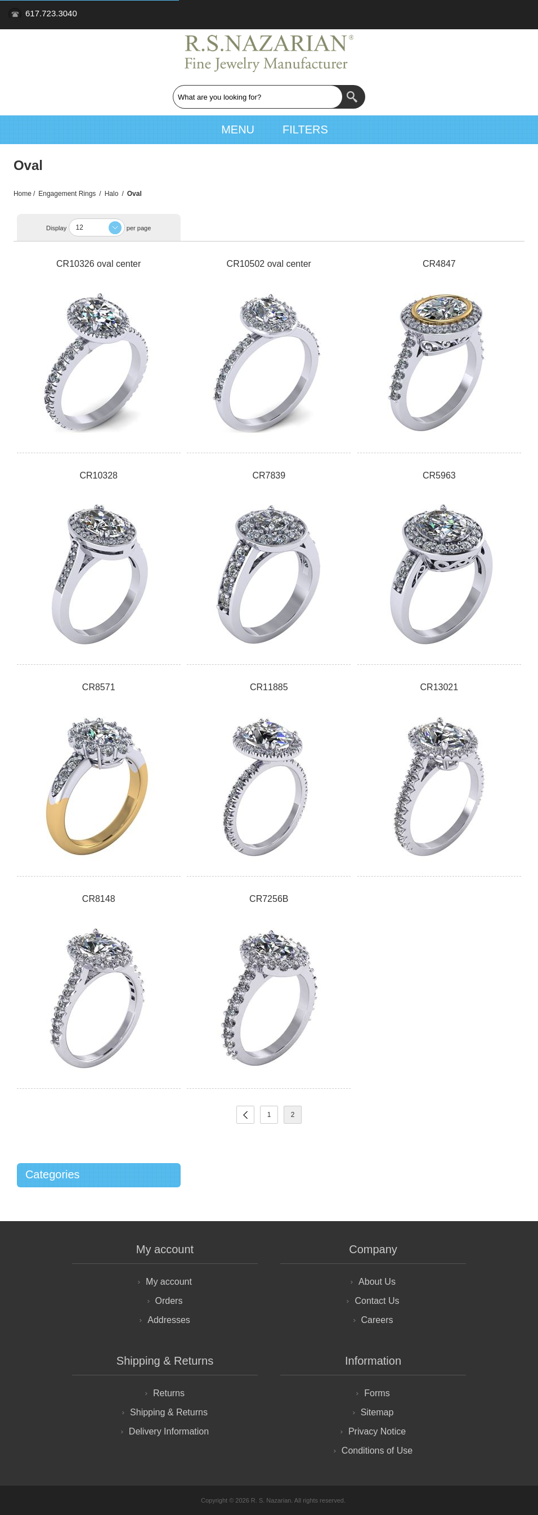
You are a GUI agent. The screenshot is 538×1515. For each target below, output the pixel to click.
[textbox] (257, 97)
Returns (169, 1393)
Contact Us (377, 1301)
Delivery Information (169, 1431)
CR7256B (268, 899)
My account (169, 1281)
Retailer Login (506, 15)
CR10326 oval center (98, 264)
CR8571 (98, 687)
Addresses (168, 1320)
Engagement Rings (67, 194)
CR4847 (439, 264)
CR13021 (439, 687)
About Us (377, 1281)
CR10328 (98, 475)
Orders (169, 1301)
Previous (245, 1115)
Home (23, 194)
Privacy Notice (377, 1431)
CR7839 (268, 475)
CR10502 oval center (269, 264)
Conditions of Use (377, 1450)
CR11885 (269, 687)
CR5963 (439, 475)
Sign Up (477, 15)
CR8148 (98, 899)
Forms (376, 1393)
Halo (112, 194)
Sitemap (377, 1412)
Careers (377, 1320)
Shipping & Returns (169, 1412)
